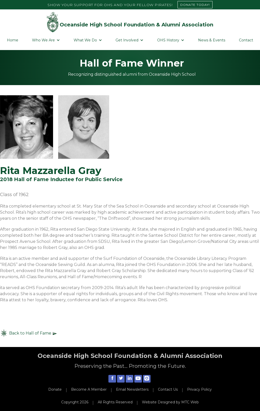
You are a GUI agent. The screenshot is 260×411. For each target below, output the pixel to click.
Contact (246, 40)
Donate (55, 389)
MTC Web (190, 402)
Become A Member (89, 389)
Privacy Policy (199, 389)
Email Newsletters (132, 389)
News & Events (211, 40)
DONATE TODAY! (195, 5)
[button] (46, 40)
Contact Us (168, 389)
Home (12, 40)
